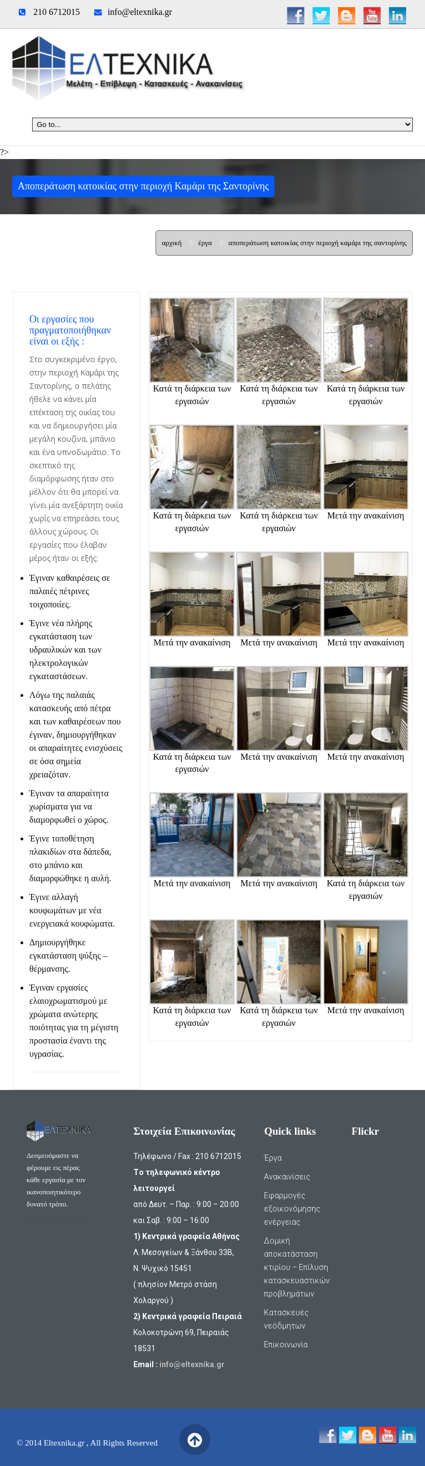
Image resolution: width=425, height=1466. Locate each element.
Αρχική (172, 243)
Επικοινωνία (286, 1344)
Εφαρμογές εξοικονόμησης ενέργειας (292, 1208)
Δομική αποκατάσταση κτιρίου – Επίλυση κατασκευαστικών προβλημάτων (297, 1267)
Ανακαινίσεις (287, 1176)
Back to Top (194, 1440)
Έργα (205, 243)
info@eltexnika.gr (139, 12)
